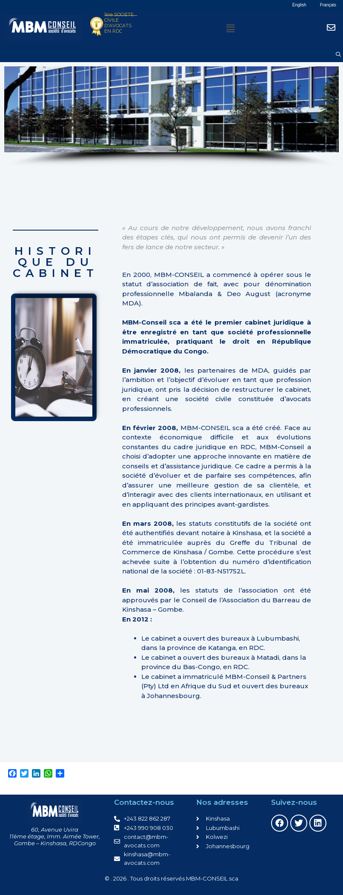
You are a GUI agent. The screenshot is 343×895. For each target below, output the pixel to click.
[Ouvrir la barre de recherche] (338, 54)
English (299, 5)
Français (328, 5)
